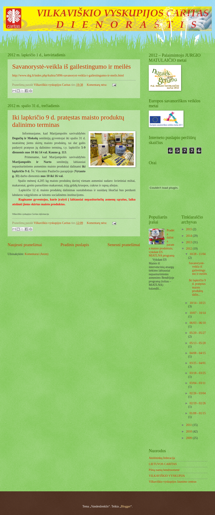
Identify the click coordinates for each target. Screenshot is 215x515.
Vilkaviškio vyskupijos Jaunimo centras (173, 481)
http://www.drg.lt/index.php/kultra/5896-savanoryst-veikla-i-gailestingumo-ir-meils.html (68, 75)
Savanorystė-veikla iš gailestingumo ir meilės (71, 66)
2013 (189, 242)
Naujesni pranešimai (25, 244)
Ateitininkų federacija (162, 458)
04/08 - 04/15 (198, 353)
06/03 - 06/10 (198, 323)
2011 (189, 425)
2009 (189, 438)
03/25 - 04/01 (198, 363)
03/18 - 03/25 (198, 373)
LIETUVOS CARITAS (163, 464)
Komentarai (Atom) (36, 254)
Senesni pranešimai (124, 244)
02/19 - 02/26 (198, 403)
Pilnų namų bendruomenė (164, 470)
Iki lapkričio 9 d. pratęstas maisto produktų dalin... (197, 287)
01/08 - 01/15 (198, 413)
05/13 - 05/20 (198, 343)
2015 (189, 229)
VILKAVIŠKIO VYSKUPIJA (167, 475)
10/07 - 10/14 (198, 313)
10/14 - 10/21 (198, 303)
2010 (189, 431)
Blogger (126, 506)
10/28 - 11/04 (198, 254)
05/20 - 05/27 (198, 333)
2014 (189, 235)
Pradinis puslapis (75, 244)
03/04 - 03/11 (198, 383)
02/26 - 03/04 (198, 393)
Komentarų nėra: (97, 84)
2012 (189, 248)
